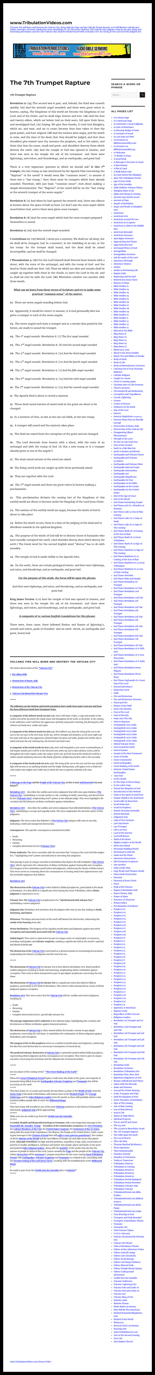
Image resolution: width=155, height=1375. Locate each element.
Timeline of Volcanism (124, 1157)
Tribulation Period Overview (127, 1182)
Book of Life (119, 362)
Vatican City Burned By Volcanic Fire (30, 693)
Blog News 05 (120, 346)
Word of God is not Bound (126, 1325)
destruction (22, 1154)
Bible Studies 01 (121, 286)
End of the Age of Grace (125, 496)
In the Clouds (120, 779)
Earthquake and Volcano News (128, 464)
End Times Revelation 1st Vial (128, 588)
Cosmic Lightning (122, 397)
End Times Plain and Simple (127, 578)
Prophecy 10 (119, 938)
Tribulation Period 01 (124, 1170)
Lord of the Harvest (123, 833)
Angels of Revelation (123, 203)
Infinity (71, 1170)
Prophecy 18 (119, 963)
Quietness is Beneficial (124, 1008)
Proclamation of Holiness (126, 906)
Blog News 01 (120, 334)
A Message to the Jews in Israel (128, 162)
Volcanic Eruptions (63, 1081)
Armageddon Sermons (124, 254)
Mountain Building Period (126, 849)
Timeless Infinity (122, 1154)
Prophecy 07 (120, 928)
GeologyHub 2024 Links (125, 734)
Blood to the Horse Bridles (126, 353)
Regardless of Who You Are (127, 1014)
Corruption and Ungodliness (127, 394)
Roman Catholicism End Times (128, 1081)
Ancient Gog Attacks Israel (126, 197)
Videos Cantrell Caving (124, 1252)
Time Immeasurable (123, 1151)
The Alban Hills (19, 674)
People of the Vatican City (52, 782)
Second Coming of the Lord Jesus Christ (33, 1161)
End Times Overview (123, 575)
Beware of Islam (121, 283)
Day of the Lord (121, 410)
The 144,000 (119, 1125)
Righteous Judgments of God (127, 1077)
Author (117, 267)
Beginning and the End (125, 276)
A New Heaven (120, 165)
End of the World (122, 499)
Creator (117, 400)
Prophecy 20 (120, 969)
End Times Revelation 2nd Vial (128, 597)
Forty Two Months (123, 709)
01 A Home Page (121, 117)
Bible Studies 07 (121, 305)
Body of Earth (120, 359)
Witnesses (119, 1322)
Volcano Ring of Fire (123, 1297)
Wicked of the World (123, 1319)
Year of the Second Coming (127, 1335)
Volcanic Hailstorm (123, 1281)
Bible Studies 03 (121, 292)
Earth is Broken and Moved (127, 451)
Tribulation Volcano (123, 1189)
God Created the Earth (124, 747)
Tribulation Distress (123, 1163)
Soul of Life (119, 1112)
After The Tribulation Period (127, 178)
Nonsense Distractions (125, 858)
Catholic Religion (122, 375)
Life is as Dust (120, 830)
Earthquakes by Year (123, 480)
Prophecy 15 (119, 953)
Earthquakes (47, 1081)
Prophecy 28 (120, 995)
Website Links (120, 1300)
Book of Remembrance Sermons (129, 365)
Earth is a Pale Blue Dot (125, 448)
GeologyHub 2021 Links (125, 725)
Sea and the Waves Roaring (127, 1090)
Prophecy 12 (119, 944)
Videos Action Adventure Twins (129, 1249)
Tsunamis (82, 1081)
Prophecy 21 (119, 973)
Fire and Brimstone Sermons (128, 699)
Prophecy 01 (119, 909)
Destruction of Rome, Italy (25, 681)
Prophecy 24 (120, 982)
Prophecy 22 (120, 976)
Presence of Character (124, 899)
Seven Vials (15, 1094)
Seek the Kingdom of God (126, 1097)
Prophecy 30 (119, 1001)
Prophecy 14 (119, 950)
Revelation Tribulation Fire (126, 1071)
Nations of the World (29, 1138)
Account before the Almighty (127, 175)
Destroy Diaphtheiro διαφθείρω (128, 416)
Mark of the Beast (122, 839)
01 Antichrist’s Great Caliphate (128, 124)
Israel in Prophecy (122, 807)
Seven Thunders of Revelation (128, 1100)
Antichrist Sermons (123, 235)
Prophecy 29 (120, 998)
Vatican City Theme (123, 1243)
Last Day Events (121, 823)
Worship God (120, 1329)
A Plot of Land (120, 168)
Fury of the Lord (121, 712)
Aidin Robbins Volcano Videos (128, 187)
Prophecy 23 (119, 979)
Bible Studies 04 (121, 295)
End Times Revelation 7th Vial (128, 645)
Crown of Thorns (122, 404)
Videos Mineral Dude (124, 1265)
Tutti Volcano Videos (124, 1230)
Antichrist (119, 213)
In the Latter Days (122, 785)
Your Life (118, 1338)
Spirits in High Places (124, 1116)
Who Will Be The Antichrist (127, 1310)
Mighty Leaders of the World (127, 842)
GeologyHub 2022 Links (125, 728)
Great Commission (123, 760)
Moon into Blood (122, 845)
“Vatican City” (45, 668)
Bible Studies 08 (121, 308)
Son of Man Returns (123, 1109)
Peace (116, 884)
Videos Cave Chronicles (125, 1256)
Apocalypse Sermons (124, 238)
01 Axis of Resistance (124, 127)
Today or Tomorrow (123, 1160)
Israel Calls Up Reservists (126, 801)
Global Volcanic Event (124, 744)
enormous (39, 1154)
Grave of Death (121, 756)
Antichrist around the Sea (126, 219)
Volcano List (120, 1294)
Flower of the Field (123, 706)
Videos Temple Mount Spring (128, 1268)
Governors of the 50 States (86, 1129)
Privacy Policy (120, 903)
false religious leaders (33, 1148)
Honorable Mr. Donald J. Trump (25, 1126)
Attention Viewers (122, 264)
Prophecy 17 (119, 960)
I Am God (118, 775)
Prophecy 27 (120, 992)
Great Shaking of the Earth (126, 766)
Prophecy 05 (120, 922)
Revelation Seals (121, 1065)
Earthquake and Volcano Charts (129, 454)
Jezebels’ (64, 1148)
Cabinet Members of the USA (27, 1129)
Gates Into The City (123, 718)
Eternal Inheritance (123, 686)
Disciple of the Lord (123, 438)
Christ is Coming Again (125, 381)
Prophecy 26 (120, 988)
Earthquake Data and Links (127, 467)
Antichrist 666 (121, 216)
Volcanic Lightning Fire (125, 1284)
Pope (68, 1151)
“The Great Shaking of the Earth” (61, 1072)
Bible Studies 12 (121, 321)
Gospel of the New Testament (128, 753)
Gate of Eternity (121, 715)
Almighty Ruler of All (124, 191)
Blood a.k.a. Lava (121, 349)
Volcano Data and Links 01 (126, 1287)
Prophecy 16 (119, 957)
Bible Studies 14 (121, 327)
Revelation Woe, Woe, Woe (126, 1074)
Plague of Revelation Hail (125, 890)
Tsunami (118, 1224)
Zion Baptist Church (123, 1341)
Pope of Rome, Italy (123, 893)
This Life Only (120, 1141)
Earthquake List (121, 473)
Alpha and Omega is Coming (127, 194)
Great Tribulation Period (32, 1078)
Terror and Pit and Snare (125, 1122)
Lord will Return (121, 836)
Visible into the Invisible (60, 1116)
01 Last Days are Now (124, 136)
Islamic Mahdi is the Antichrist (128, 798)
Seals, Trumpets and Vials (126, 1093)
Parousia (118, 877)
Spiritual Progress (122, 1119)
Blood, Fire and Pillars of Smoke (129, 356)
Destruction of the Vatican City (27, 687)
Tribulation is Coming (124, 1166)
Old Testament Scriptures (126, 861)
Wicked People (77, 1094)
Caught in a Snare (122, 378)
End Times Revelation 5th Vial (128, 626)
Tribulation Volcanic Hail (126, 1186)
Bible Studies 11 (121, 318)
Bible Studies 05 (121, 299)
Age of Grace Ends (122, 181)
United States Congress (57, 1129)
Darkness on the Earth (124, 407)
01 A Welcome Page (123, 121)
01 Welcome (119, 152)
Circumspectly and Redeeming (128, 391)
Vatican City (38, 887)
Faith (116, 693)
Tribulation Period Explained (127, 1179)
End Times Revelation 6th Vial (128, 636)
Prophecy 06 (120, 925)
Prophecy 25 (120, 985)
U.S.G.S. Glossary (122, 1233)
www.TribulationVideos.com (41, 22)
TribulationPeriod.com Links (127, 1211)
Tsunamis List (120, 1227)
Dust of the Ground (123, 445)
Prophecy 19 (119, 966)
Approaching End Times (125, 241)
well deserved (86, 782)
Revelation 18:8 (17, 881)
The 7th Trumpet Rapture (126, 1132)
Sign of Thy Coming (123, 1103)
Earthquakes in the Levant (126, 486)
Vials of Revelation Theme (126, 1246)
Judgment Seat (121, 817)
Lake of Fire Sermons (124, 820)
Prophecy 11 (119, 941)
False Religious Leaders (40, 1097)
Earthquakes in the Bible (125, 483)
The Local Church (122, 1138)
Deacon (117, 413)
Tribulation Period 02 (124, 1173)
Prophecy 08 (120, 931)
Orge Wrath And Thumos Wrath (129, 871)
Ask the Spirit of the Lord (126, 257)
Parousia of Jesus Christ (125, 880)
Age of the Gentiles (123, 184)
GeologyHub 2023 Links (125, 731)
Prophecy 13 (119, 947)
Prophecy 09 (120, 934)
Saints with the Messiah (125, 1084)
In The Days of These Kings (127, 782)
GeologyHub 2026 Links (125, 740)
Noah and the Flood (123, 855)
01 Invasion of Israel (123, 133)
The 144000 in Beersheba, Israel (129, 1128)
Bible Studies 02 (121, 289)
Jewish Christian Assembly (126, 810)
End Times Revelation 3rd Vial (128, 607)
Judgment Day (29, 1110)
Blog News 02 (120, 337)
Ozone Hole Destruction (125, 874)
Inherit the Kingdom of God (127, 788)
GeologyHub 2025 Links (125, 737)
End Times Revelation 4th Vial (128, 617)
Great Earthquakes (123, 763)
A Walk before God (122, 171)
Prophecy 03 (119, 915)
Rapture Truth (120, 1011)
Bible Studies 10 (121, 315)
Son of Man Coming (123, 1106)
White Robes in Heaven (125, 1306)
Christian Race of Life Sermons (128, 384)
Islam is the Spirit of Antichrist (128, 795)
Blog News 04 (120, 343)
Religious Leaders (122, 1017)
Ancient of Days (121, 200)
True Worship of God (124, 1214)
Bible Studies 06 (121, 302)
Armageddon (120, 251)
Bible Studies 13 (121, 324)
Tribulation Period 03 (124, 1176)
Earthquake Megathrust (125, 477)
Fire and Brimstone (123, 696)
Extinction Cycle (121, 690)
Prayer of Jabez (121, 896)
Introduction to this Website (127, 791)
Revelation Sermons (123, 1068)
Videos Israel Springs (124, 1259)
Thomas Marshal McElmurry (128, 1144)
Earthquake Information (125, 470)
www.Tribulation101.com (126, 1332)
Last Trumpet (120, 826)
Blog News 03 (120, 340)
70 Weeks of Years (122, 156)
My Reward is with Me (124, 852)
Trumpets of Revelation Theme (128, 1221)
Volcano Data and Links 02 (126, 1290)
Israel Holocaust (121, 804)
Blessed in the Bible (123, 330)
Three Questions (122, 1147)
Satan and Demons (123, 1087)
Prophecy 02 (120, 912)
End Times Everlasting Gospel (128, 502)
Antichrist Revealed (123, 232)
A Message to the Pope (21, 782)
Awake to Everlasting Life (126, 270)
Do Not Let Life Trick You (126, 442)
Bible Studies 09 (121, 311)
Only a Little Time (122, 868)
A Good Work (120, 159)
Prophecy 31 (119, 1004)
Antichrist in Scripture (124, 222)
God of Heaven (121, 750)
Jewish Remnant (122, 814)
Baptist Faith (120, 273)
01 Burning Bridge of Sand (126, 130)
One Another (120, 864)
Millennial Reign (57, 1100)
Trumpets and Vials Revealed (127, 1217)
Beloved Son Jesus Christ (125, 280)
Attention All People (123, 260)
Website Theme (121, 1303)
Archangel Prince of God (125, 248)
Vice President (95, 1126)
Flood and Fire (120, 702)
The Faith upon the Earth (126, 1135)
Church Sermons (122, 388)
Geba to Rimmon (122, 721)
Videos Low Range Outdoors (127, 1262)
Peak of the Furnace (123, 887)
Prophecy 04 (120, 919)
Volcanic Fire (24, 798)
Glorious (60, 1107)
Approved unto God (123, 245)
